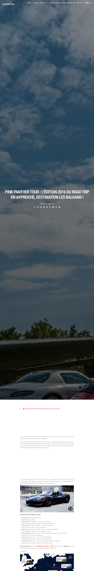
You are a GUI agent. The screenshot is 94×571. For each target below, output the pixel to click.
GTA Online (28, 534)
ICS (26, 537)
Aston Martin (28, 120)
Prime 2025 (86, 529)
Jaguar (87, 519)
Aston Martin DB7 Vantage (27, 469)
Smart (50, 525)
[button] (85, 3)
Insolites (52, 2)
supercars (50, 476)
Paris (39, 155)
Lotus (78, 521)
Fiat (70, 519)
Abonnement (5, 520)
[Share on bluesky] (53, 25)
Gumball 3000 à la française (65, 472)
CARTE (77, 2)
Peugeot (69, 523)
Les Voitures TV (29, 518)
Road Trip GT (24, 476)
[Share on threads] (40, 25)
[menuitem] (30, 3)
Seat (87, 523)
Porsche (71, 118)
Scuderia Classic (29, 525)
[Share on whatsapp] (50, 25)
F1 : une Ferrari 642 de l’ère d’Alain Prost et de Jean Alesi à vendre (16, 552)
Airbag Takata (51, 531)
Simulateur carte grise (53, 529)
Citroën (50, 519)
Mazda (85, 521)
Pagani (65, 523)
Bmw (75, 517)
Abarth (50, 517)
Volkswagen (61, 525)
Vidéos (41, 2)
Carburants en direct (64, 531)
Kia (51, 521)
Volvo (66, 525)
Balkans (36, 469)
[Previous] (20, 495)
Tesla (53, 525)
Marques (36, 2)
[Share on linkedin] (46, 25)
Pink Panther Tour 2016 (50, 474)
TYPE (74, 2)
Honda (76, 519)
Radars (64, 2)
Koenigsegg (55, 521)
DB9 (38, 472)
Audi (68, 517)
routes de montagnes (33, 476)
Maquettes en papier (63, 529)
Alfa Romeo (54, 517)
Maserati (81, 521)
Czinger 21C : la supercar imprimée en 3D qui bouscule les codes (64, 553)
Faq (3, 523)
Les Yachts (28, 523)
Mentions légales (6, 528)
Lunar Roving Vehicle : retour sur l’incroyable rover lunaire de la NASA (65, 561)
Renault (77, 523)
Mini (56, 523)
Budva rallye (63, 469)
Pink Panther (29, 474)
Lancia (66, 521)
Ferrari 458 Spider (45, 472)
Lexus (74, 521)
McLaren (89, 521)
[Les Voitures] (9, 3)
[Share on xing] (56, 25)
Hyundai (80, 519)
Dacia (57, 519)
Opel (62, 523)
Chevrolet (85, 517)
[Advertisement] (47, 60)
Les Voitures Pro (29, 520)
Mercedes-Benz (52, 523)
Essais (30, 2)
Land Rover (70, 521)
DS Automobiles (62, 519)
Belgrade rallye (44, 469)
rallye (67, 474)
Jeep (49, 521)
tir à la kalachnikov (59, 476)
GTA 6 (27, 529)
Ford (73, 519)
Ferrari (67, 519)
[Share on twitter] (37, 25)
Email (53, 503)
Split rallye (43, 476)
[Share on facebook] (34, 25)
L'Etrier (22, 474)
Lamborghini (61, 521)
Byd (82, 517)
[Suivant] (74, 495)
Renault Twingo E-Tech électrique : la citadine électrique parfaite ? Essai (17, 556)
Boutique (69, 2)
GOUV (83, 529)
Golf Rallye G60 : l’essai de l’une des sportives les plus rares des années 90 (66, 549)
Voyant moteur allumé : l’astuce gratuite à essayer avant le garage (64, 555)
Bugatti (78, 517)
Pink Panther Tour (38, 474)
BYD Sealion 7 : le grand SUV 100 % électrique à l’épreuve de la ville (16, 548)
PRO (81, 2)
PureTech (57, 531)
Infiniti (83, 519)
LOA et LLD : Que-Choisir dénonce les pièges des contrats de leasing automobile (19, 550)
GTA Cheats (28, 532)
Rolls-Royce (82, 523)
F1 (32, 2)
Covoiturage (78, 529)
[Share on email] (59, 25)
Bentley (72, 517)
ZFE (74, 529)
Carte (3, 518)
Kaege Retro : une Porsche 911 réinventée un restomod (62, 559)
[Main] (47, 495)
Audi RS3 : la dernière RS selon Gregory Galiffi (59, 551)
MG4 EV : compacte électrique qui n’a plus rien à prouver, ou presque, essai (18, 558)
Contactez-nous (5, 525)
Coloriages (70, 529)
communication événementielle (28, 472)
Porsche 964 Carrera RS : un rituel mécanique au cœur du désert (64, 557)
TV (44, 2)
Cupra (54, 519)
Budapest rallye (54, 469)
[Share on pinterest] (43, 25)
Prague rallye (60, 474)
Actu (47, 2)
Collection (59, 2)
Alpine (59, 517)
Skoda (89, 523)
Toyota (56, 525)
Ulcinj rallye (69, 476)
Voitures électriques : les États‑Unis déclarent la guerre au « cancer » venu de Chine (19, 554)
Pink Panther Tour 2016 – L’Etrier (45, 183)
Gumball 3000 (54, 472)
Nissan (59, 523)
